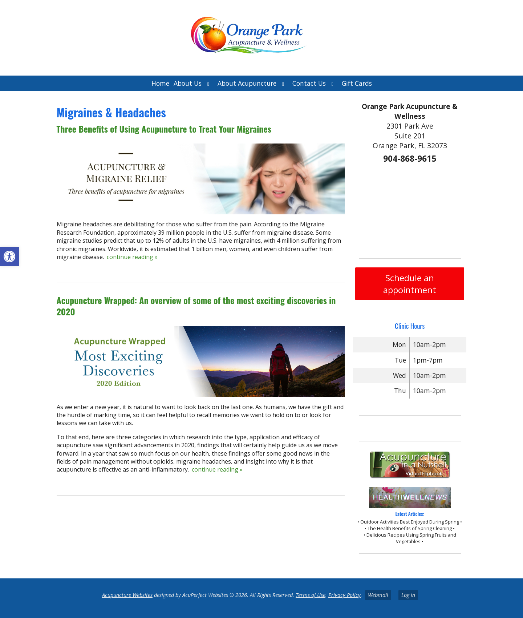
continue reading (132, 257)
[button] (9, 256)
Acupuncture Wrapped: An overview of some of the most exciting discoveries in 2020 (196, 306)
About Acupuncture (247, 83)
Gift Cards (357, 83)
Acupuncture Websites (127, 594)
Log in (408, 594)
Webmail (378, 594)
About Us (188, 83)
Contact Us (309, 83)
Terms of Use (310, 594)
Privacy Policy (344, 594)
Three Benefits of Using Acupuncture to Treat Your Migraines (164, 128)
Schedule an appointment (409, 284)
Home (160, 83)
